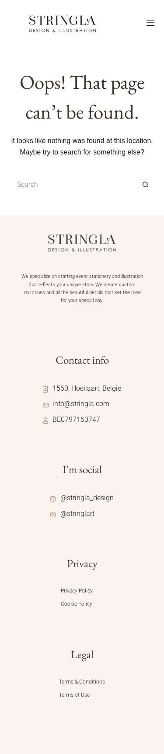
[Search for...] (73, 184)
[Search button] (145, 184)
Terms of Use (74, 695)
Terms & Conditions (82, 682)
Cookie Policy (76, 604)
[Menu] (150, 23)
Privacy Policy (77, 591)
